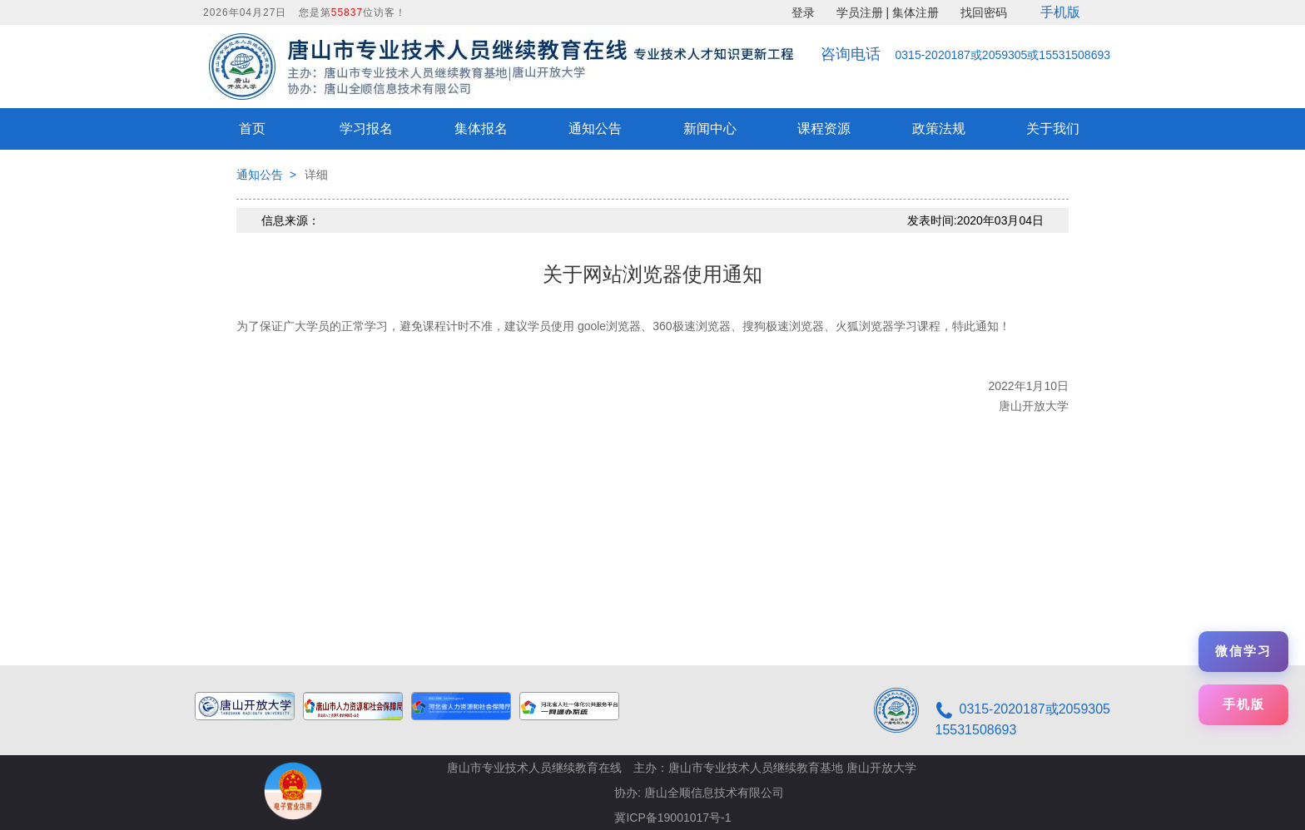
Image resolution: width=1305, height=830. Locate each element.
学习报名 (366, 128)
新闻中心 (710, 128)
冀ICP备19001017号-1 (672, 817)
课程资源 (824, 128)
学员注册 (859, 12)
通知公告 (595, 128)
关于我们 (1052, 128)
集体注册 (915, 12)
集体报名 (481, 128)
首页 (252, 128)
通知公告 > (266, 174)
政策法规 (938, 128)
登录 (803, 12)
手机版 (1060, 12)
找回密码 (983, 12)
